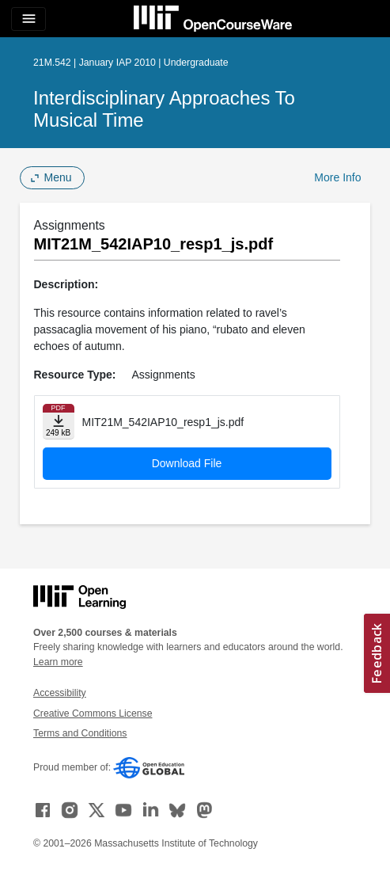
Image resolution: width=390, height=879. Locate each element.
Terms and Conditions (80, 733)
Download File (187, 463)
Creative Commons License (92, 713)
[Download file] (58, 422)
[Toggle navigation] (28, 19)
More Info (337, 177)
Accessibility (59, 692)
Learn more (58, 662)
